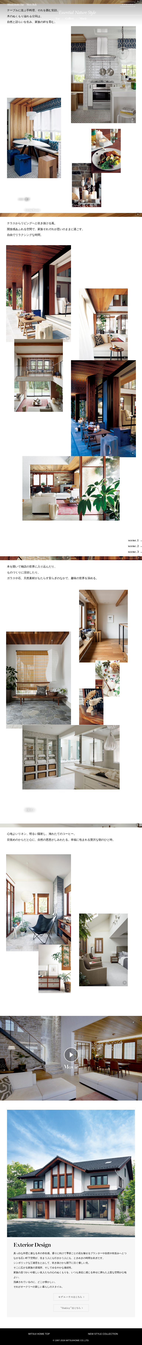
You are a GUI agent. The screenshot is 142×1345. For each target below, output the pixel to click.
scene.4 (70, 825)
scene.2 (70, 215)
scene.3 (35, 558)
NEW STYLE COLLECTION (103, 1333)
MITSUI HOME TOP (39, 1333)
